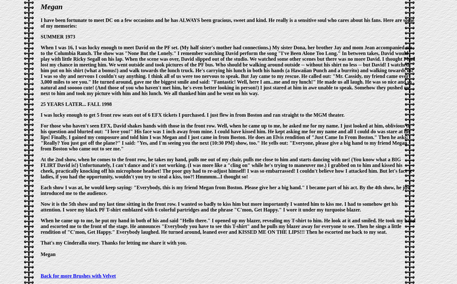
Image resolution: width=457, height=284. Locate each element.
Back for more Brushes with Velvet (78, 276)
